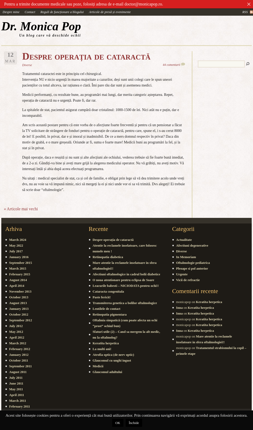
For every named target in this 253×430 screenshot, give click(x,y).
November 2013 (20, 291)
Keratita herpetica (106, 343)
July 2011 (16, 378)
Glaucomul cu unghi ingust (112, 360)
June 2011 (16, 383)
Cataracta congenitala (108, 291)
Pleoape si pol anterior (192, 268)
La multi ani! (102, 349)
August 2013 (18, 303)
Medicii (98, 366)
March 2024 (17, 240)
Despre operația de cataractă (86, 56)
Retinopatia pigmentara (110, 314)
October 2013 (18, 297)
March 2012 (17, 343)
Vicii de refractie (188, 280)
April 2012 (16, 337)
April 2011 (16, 395)
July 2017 (16, 251)
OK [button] (117, 423)
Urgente (182, 274)
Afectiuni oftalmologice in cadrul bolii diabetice (126, 274)
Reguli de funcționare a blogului (62, 12)
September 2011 (20, 366)
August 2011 (18, 372)
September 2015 (20, 263)
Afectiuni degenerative (192, 245)
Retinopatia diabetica (108, 257)
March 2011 (17, 401)
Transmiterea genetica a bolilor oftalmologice (125, 303)
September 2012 (20, 320)
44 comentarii (171, 65)
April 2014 (16, 286)
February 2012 (19, 349)
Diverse (27, 65)
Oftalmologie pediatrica (193, 263)
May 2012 (16, 332)
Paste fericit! (102, 297)
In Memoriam (186, 257)
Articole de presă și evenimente (110, 12)
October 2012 (18, 314)
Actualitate (184, 240)
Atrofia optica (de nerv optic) (113, 355)
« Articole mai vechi (21, 209)
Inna (179, 308)
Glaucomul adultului (107, 372)
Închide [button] (134, 423)
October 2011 (18, 360)
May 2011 (16, 389)
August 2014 (18, 280)
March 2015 (17, 268)
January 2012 (18, 355)
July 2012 (16, 326)
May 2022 (16, 245)
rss (245, 12)
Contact (30, 12)
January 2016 (18, 257)
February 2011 (19, 406)
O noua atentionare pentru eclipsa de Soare (123, 280)
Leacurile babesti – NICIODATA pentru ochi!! (126, 286)
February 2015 (19, 274)
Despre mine (11, 12)
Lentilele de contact (107, 309)
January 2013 (18, 309)
